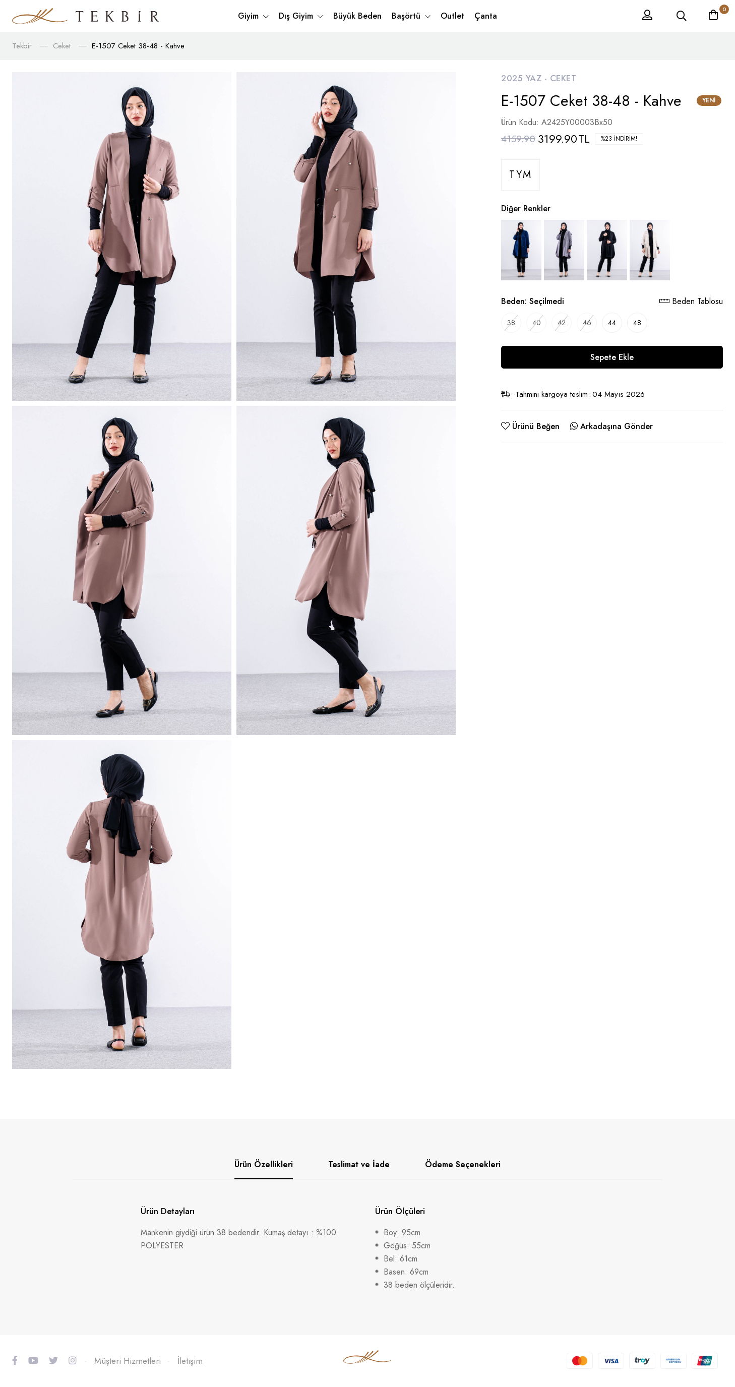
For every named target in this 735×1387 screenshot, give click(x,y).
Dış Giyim (297, 16)
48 (637, 323)
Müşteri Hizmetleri (127, 1361)
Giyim (249, 16)
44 (612, 323)
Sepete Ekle (612, 357)
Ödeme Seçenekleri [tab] (463, 1164)
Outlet (452, 16)
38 (511, 323)
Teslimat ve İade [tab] (359, 1164)
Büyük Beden (357, 16)
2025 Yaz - (525, 78)
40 (536, 323)
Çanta (485, 16)
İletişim (190, 1361)
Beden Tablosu (691, 301)
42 (562, 323)
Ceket (62, 45)
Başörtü (407, 16)
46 (587, 323)
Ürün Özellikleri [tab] (263, 1164)
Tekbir (22, 45)
